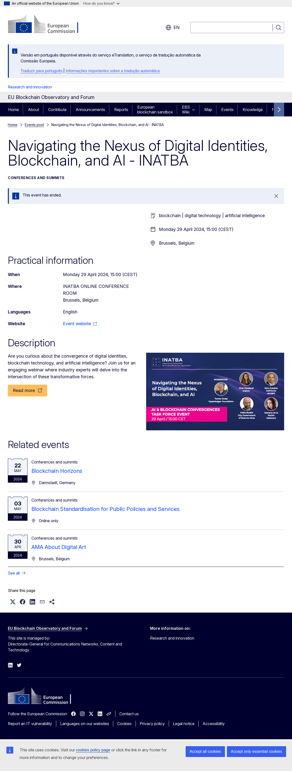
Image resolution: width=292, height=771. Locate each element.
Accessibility (214, 723)
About (33, 109)
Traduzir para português (41, 71)
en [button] (173, 27)
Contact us (129, 713)
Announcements (90, 109)
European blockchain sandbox (155, 109)
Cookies (124, 723)
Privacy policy (152, 723)
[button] (13, 602)
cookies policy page (93, 750)
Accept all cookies (205, 751)
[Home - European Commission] (47, 24)
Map (208, 109)
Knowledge (253, 109)
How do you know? (101, 3)
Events (227, 109)
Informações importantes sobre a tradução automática (113, 71)
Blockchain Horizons (56, 471)
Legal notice (184, 723)
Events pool (34, 125)
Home (13, 109)
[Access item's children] (195, 109)
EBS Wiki (186, 109)
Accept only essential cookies (256, 751)
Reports (121, 109)
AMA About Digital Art (58, 547)
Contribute (57, 109)
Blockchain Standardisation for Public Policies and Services (105, 509)
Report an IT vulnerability (30, 723)
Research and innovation (30, 86)
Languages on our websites (84, 723)
